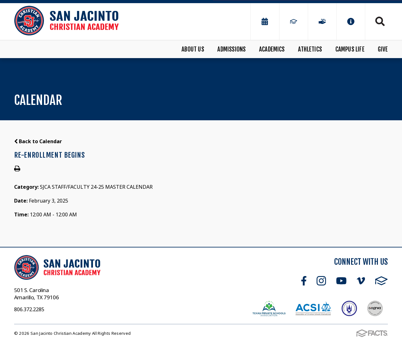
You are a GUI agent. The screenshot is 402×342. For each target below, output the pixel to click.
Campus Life (350, 49)
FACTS (381, 280)
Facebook (304, 280)
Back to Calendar (38, 141)
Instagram (321, 280)
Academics (272, 49)
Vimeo (361, 280)
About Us (193, 49)
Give (383, 49)
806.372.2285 (29, 309)
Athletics (310, 49)
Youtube (341, 280)
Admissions (231, 49)
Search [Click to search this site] (380, 21)
